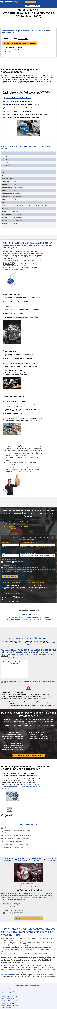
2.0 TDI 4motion (17, 227)
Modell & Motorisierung (28, 476)
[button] (47, 2)
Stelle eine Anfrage (6, 574)
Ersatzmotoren (6, 484)
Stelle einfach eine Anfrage (9, 853)
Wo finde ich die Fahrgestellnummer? (28, 472)
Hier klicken (4, 619)
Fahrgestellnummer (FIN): (28, 465)
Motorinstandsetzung (18, 484)
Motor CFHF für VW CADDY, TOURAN (28, 530)
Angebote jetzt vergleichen (9, 499)
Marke (4, 476)
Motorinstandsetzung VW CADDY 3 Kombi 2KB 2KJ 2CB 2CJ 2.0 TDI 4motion (28, 536)
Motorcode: (5, 465)
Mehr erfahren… (27, 784)
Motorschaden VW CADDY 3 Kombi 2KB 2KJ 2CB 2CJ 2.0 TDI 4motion (28, 533)
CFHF (14, 152)
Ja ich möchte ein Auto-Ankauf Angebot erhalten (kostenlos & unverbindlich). (23, 490)
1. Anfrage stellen (10, 649)
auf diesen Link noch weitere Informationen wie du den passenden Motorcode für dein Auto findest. (19, 694)
